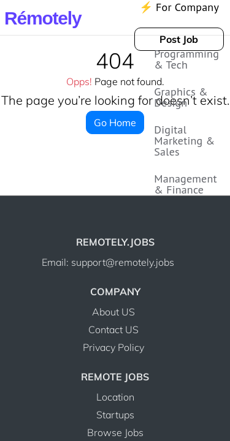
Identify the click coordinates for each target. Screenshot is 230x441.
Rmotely (42, 18)
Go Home (115, 114)
